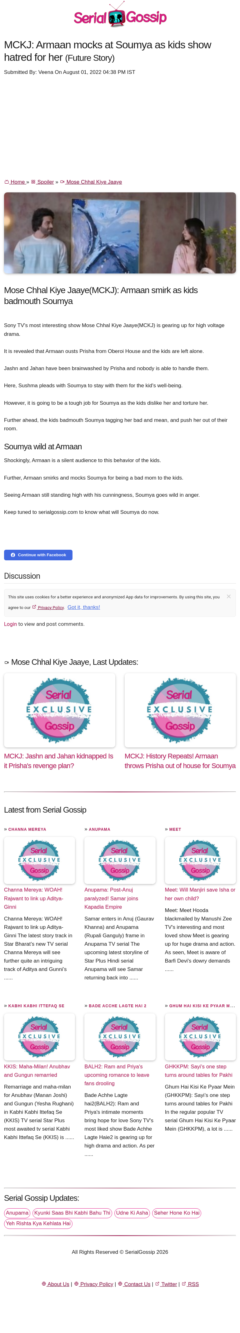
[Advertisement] (120, 126)
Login (10, 624)
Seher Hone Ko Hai (177, 1213)
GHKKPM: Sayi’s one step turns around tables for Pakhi (198, 1070)
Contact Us (134, 1284)
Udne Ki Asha (132, 1213)
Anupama (99, 829)
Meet (175, 829)
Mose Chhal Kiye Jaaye (91, 182)
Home (15, 182)
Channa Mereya (27, 829)
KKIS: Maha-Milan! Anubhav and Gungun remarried (37, 1070)
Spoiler (42, 182)
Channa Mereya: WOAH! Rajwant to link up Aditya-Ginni (33, 898)
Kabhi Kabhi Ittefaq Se (36, 1006)
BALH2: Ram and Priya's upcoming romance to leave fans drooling (116, 1074)
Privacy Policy (48, 607)
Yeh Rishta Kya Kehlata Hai (38, 1223)
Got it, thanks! (84, 607)
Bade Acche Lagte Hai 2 (118, 1006)
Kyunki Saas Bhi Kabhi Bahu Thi (72, 1213)
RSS (190, 1284)
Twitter (166, 1284)
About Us (55, 1284)
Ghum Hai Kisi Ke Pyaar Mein (203, 1006)
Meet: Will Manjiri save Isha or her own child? (200, 894)
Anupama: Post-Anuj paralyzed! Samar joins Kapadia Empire (111, 898)
